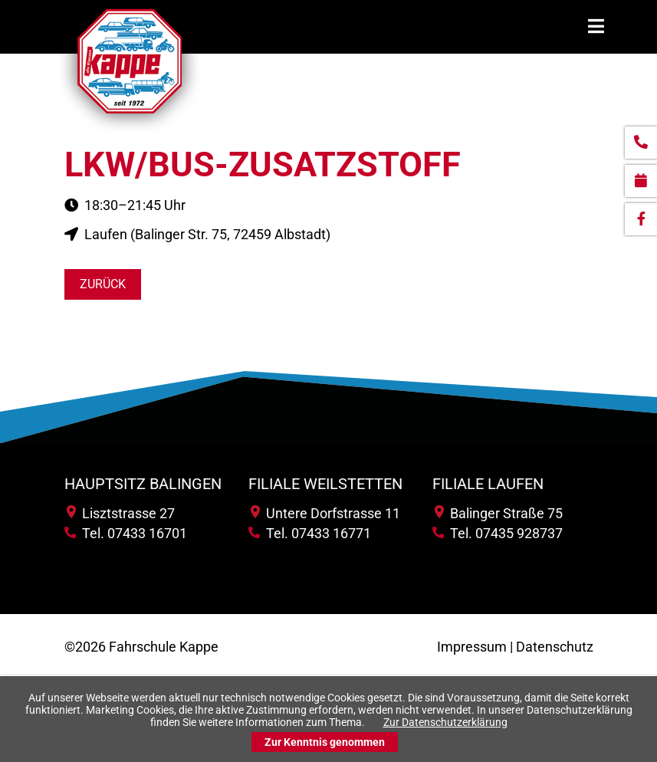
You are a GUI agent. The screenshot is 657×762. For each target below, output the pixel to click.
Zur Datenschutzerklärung (445, 722)
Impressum (472, 647)
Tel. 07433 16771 (309, 533)
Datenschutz (554, 647)
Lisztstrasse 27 (121, 513)
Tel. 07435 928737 (497, 533)
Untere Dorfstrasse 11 (325, 513)
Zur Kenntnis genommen (324, 742)
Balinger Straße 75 (499, 513)
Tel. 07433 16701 (125, 533)
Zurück (103, 284)
